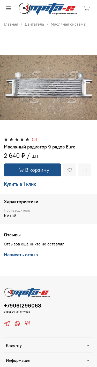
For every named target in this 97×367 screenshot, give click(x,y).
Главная (11, 24)
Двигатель (34, 24)
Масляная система (68, 24)
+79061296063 (22, 305)
